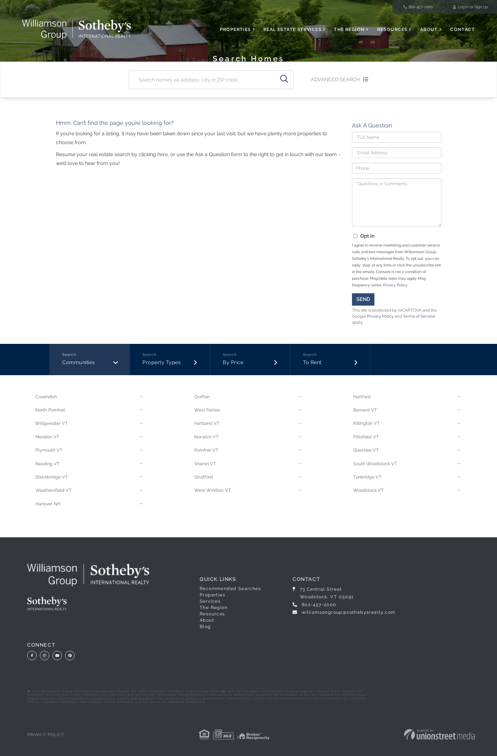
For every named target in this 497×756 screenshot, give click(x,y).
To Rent (312, 362)
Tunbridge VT (367, 476)
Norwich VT (206, 436)
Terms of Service (419, 316)
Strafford (203, 476)
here (162, 154)
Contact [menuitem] (462, 29)
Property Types (161, 362)
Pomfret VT (206, 450)
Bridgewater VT (51, 423)
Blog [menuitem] (205, 626)
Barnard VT (365, 409)
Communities (78, 362)
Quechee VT (366, 450)
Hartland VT (207, 423)
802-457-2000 (418, 7)
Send (363, 299)
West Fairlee (207, 409)
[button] (284, 79)
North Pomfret (50, 409)
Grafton (202, 396)
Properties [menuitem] (235, 29)
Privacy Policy (395, 285)
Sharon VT (205, 463)
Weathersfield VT (53, 490)
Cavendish (46, 396)
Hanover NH (47, 503)
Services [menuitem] (210, 601)
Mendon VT (47, 436)
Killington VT (366, 423)
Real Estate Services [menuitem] (293, 29)
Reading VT (47, 463)
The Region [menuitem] (349, 29)
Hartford (362, 396)
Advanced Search (335, 79)
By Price (233, 362)
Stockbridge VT (51, 476)
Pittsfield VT (366, 436)
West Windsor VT (212, 490)
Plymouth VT (49, 450)
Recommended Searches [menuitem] (230, 588)
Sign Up (481, 7)
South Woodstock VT (375, 463)
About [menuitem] (429, 29)
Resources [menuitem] (392, 29)
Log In (463, 7)
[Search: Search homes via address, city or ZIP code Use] (202, 79)
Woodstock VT (368, 490)
